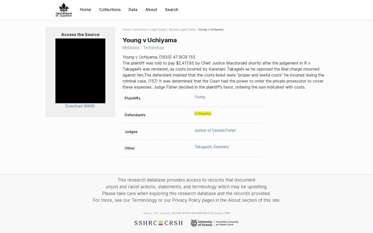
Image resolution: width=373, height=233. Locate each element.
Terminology (153, 47)
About (151, 9)
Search (171, 9)
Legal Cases (158, 29)
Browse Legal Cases (182, 29)
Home (85, 9)
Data (133, 9)
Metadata (131, 47)
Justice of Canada (215, 130)
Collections (110, 9)
